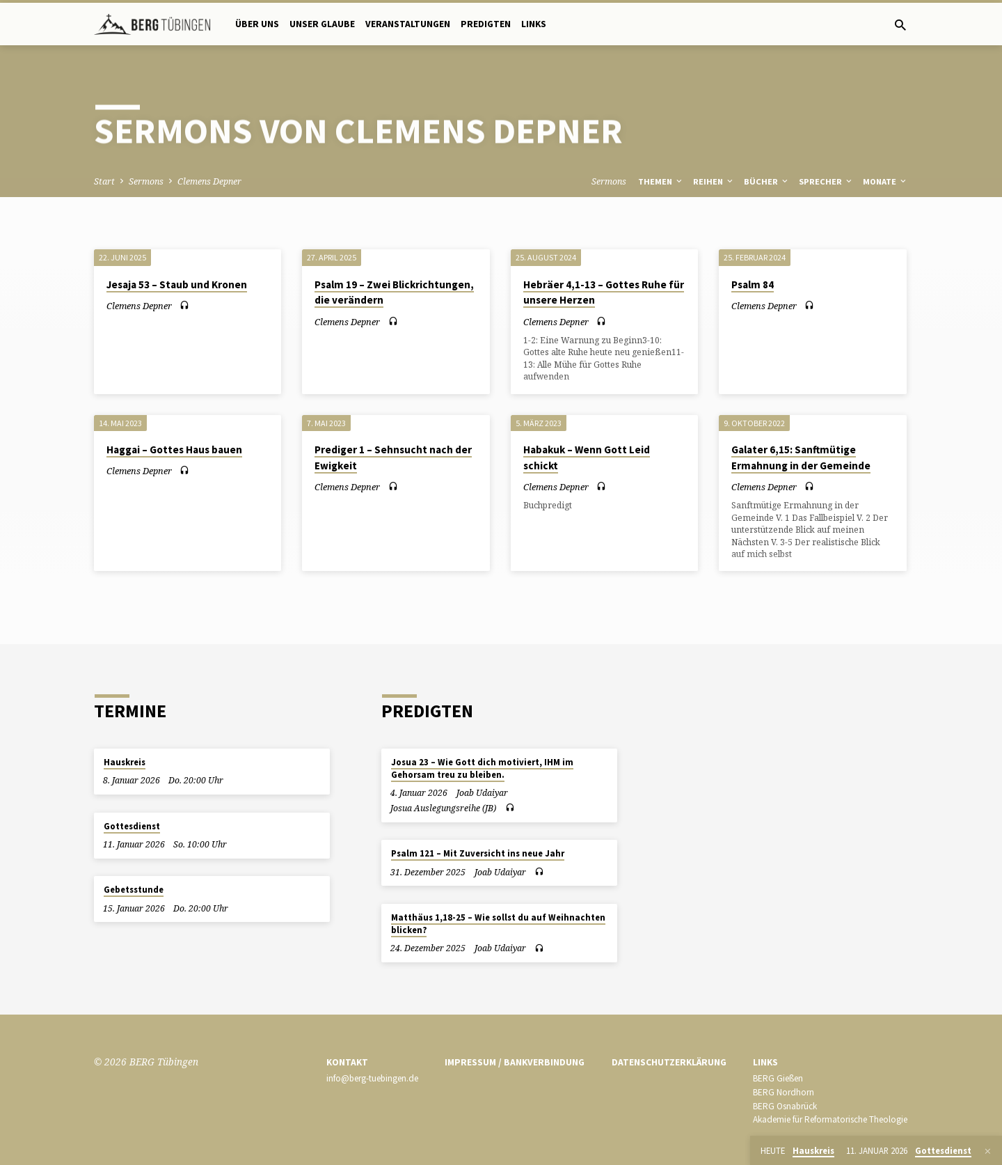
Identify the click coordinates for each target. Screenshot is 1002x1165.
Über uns (257, 24)
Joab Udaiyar (482, 793)
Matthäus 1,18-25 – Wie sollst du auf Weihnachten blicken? (498, 924)
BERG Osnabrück (785, 1106)
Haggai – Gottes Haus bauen (174, 449)
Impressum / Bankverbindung (514, 1062)
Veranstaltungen (407, 24)
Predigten (486, 24)
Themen (661, 181)
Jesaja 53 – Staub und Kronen (176, 284)
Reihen (714, 181)
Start (104, 181)
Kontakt (347, 1062)
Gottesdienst (132, 826)
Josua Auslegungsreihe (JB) (443, 808)
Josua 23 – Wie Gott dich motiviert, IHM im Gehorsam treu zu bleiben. (482, 768)
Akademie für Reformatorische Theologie (830, 1119)
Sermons (146, 181)
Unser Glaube (322, 24)
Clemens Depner (209, 181)
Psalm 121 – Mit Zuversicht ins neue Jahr (477, 853)
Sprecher (826, 181)
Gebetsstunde (134, 890)
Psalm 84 (752, 284)
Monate (885, 181)
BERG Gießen (778, 1078)
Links (533, 24)
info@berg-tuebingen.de (372, 1078)
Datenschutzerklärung (669, 1062)
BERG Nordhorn (783, 1092)
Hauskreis (124, 762)
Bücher (767, 181)
